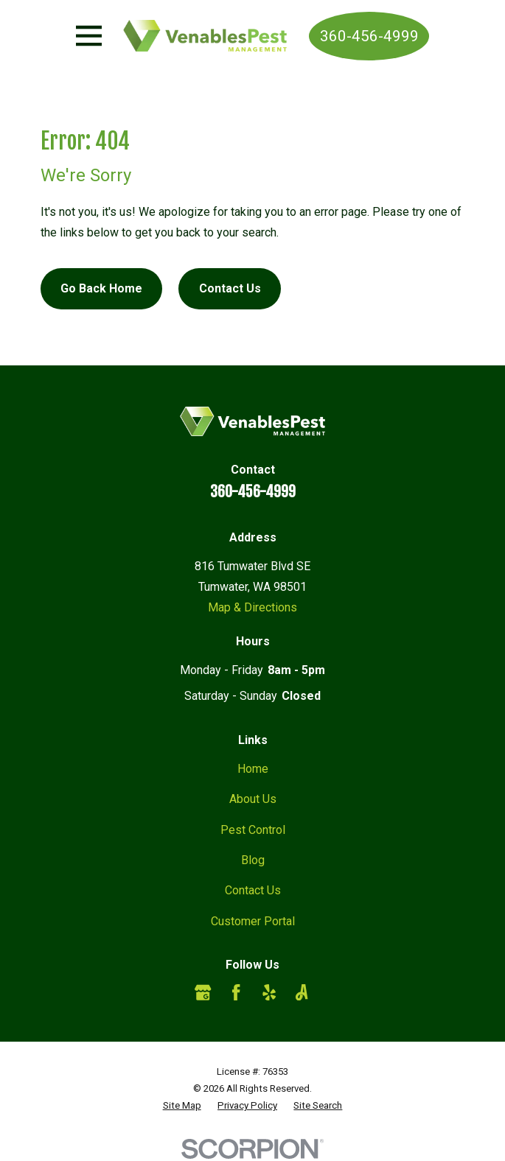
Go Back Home (101, 288)
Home (252, 769)
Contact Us (230, 288)
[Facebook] (236, 992)
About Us (252, 799)
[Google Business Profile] (203, 992)
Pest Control (252, 830)
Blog (253, 860)
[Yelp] (269, 992)
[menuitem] (182, 1105)
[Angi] (301, 992)
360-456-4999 (369, 36)
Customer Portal (253, 921)
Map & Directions (252, 607)
